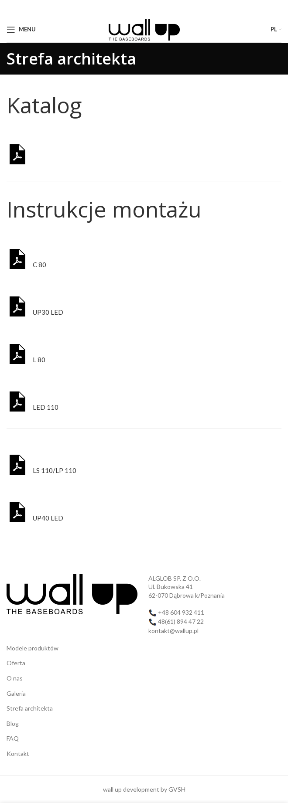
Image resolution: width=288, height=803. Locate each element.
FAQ (13, 738)
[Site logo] (144, 28)
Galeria (16, 693)
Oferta (16, 663)
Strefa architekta (30, 708)
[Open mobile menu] (21, 29)
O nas (15, 678)
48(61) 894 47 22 (181, 621)
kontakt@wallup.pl (173, 630)
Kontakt (18, 753)
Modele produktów (32, 648)
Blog (13, 723)
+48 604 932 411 (181, 612)
